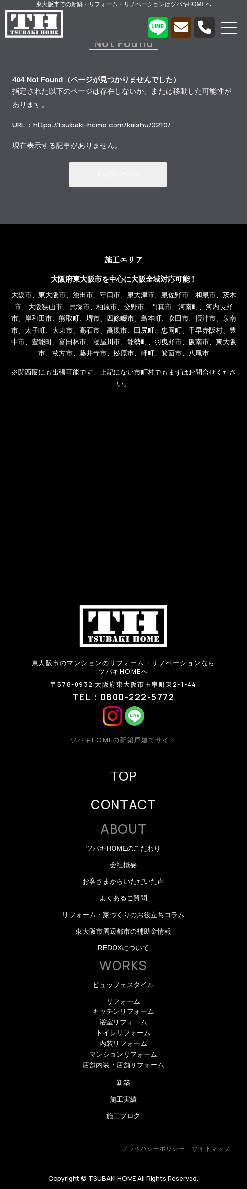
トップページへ (118, 174)
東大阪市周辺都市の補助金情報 (123, 931)
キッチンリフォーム (123, 1011)
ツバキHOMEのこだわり (123, 848)
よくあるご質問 (123, 898)
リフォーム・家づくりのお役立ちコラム (123, 914)
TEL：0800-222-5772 (124, 697)
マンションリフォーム (123, 1054)
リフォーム (123, 1001)
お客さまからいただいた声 (123, 881)
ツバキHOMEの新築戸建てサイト (123, 739)
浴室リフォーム (123, 1022)
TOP (123, 776)
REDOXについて (124, 948)
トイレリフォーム (123, 1033)
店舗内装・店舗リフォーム (123, 1065)
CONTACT (123, 804)
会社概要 (123, 865)
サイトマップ (211, 1148)
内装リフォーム (123, 1043)
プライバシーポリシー (153, 1148)
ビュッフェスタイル (123, 985)
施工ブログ (123, 1116)
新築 (123, 1082)
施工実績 (123, 1099)
